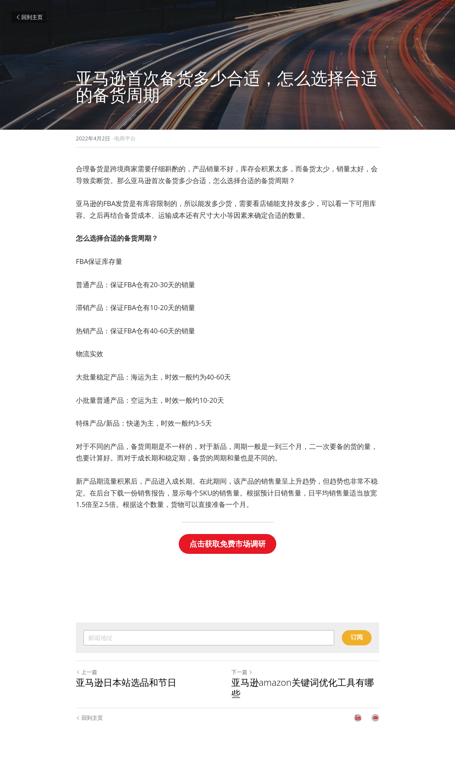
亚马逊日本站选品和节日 (126, 682)
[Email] (375, 718)
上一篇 (86, 672)
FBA (109, 203)
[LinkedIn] (358, 718)
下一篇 (242, 672)
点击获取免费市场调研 (227, 544)
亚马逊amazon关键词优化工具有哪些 (302, 688)
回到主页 (29, 17)
